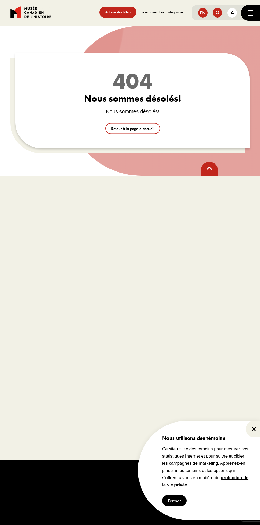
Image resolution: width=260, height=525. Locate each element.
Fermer (174, 501)
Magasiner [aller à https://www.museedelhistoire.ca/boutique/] (175, 12)
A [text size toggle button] (232, 12)
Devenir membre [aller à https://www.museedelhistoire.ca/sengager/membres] (152, 12)
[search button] (217, 13)
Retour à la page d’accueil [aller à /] (132, 128)
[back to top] (209, 169)
